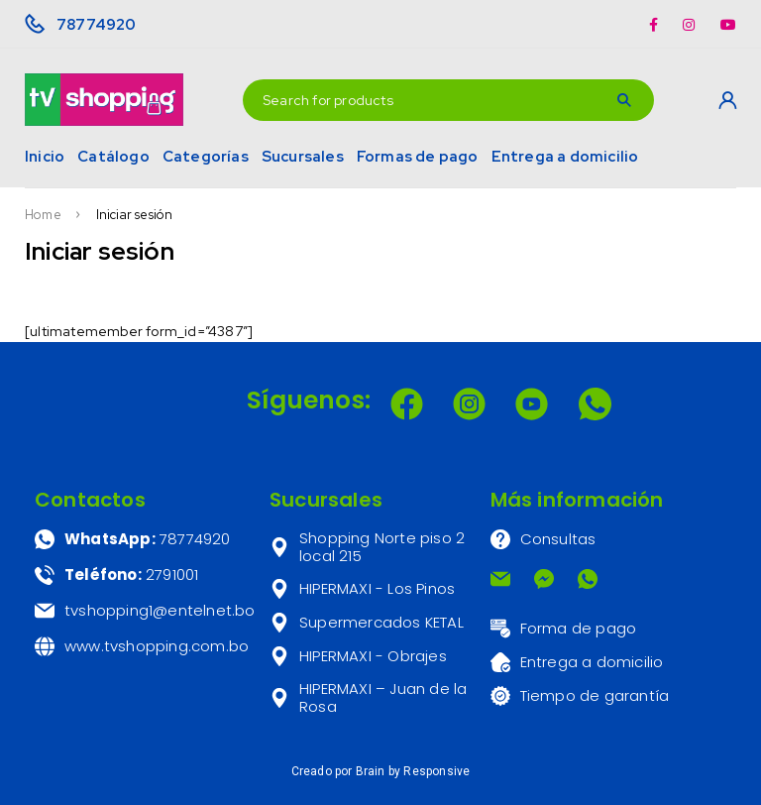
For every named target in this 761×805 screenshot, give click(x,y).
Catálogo (113, 157)
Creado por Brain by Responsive (381, 771)
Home (43, 215)
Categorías (206, 157)
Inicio (44, 157)
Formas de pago (418, 157)
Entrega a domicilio (565, 157)
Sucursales (303, 157)
